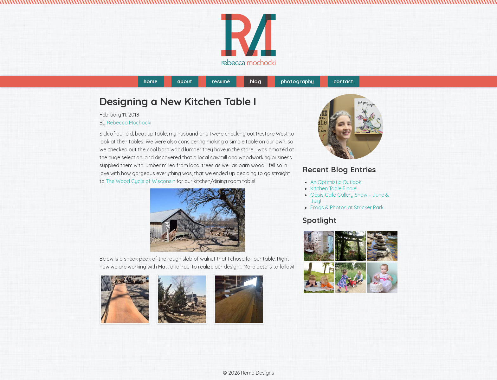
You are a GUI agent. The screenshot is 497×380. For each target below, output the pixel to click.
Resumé (221, 81)
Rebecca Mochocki (129, 122)
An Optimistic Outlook (335, 182)
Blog (255, 81)
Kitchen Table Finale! (333, 188)
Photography (297, 81)
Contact (343, 81)
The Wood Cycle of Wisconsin (140, 181)
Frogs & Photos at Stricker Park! (347, 207)
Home (151, 81)
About (184, 81)
